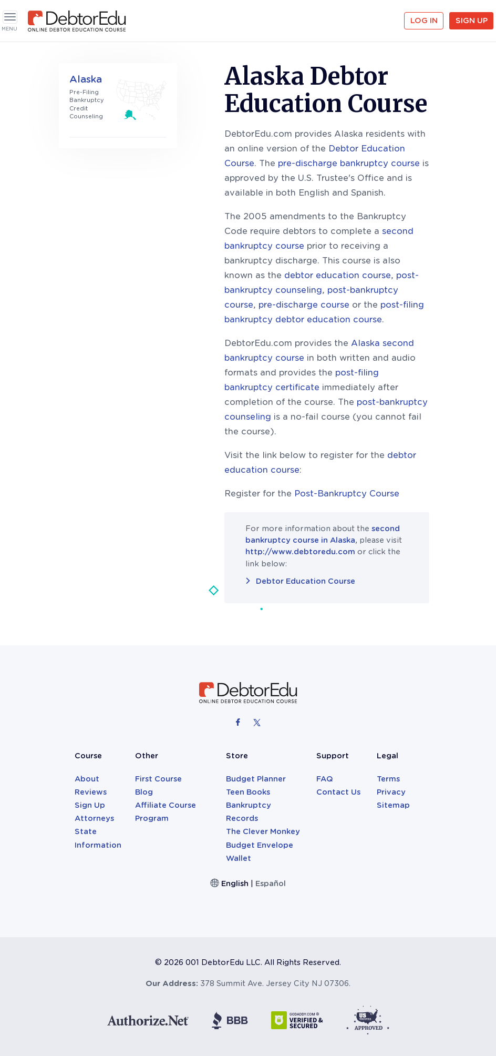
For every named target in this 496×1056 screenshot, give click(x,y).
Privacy (391, 792)
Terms (388, 779)
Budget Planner (256, 779)
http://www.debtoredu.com (300, 551)
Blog (144, 792)
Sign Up (472, 20)
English (235, 883)
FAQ (324, 779)
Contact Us (338, 792)
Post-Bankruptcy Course (346, 494)
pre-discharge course (304, 305)
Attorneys (94, 818)
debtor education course (337, 275)
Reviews (91, 792)
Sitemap (393, 805)
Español (270, 883)
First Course (158, 779)
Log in (424, 20)
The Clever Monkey (263, 831)
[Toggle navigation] (10, 17)
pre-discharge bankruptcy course (349, 163)
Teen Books (248, 792)
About (87, 779)
